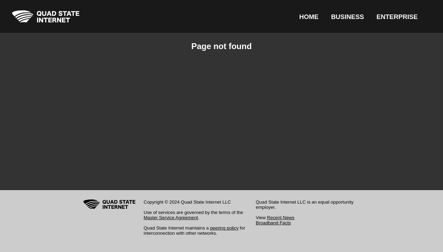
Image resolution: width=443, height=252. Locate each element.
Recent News (280, 217)
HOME (308, 16)
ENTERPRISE (397, 16)
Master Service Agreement (171, 217)
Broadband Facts (273, 222)
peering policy (224, 228)
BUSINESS (347, 16)
